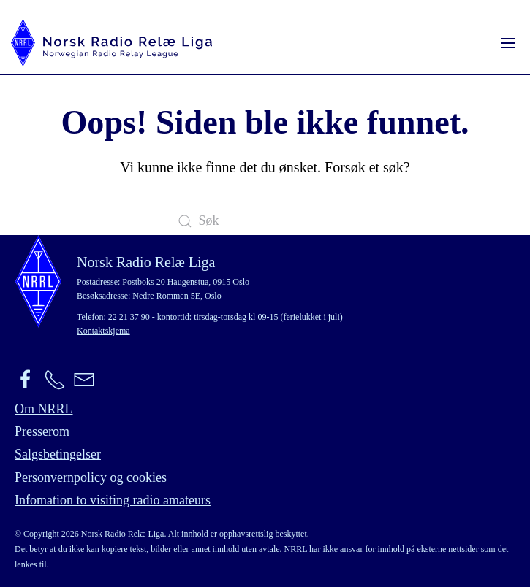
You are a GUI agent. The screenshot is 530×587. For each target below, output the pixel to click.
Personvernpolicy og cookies (91, 477)
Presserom (42, 431)
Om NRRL (44, 409)
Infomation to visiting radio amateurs (113, 500)
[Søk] (265, 221)
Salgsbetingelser (58, 454)
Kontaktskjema (103, 331)
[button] (508, 42)
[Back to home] (111, 42)
